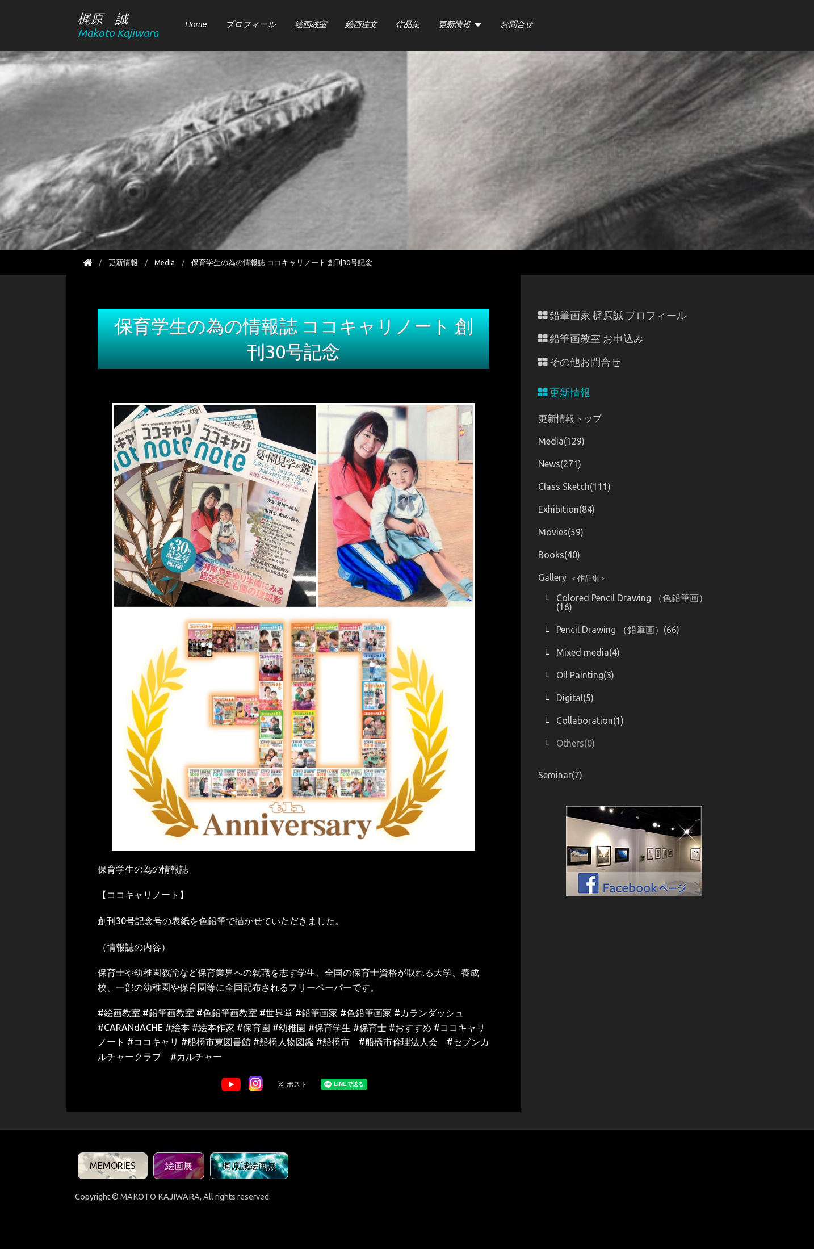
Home (196, 24)
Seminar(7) (560, 775)
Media (164, 262)
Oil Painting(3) (585, 675)
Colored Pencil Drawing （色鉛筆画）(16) (632, 602)
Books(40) (559, 555)
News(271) (559, 464)
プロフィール (250, 24)
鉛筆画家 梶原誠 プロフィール (612, 315)
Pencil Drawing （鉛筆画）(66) (617, 629)
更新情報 (454, 24)
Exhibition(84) (566, 509)
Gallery (572, 577)
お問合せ (516, 24)
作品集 (407, 24)
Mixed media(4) (588, 652)
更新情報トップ (570, 418)
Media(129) (561, 441)
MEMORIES (113, 1165)
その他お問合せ (579, 362)
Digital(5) (575, 698)
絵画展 (178, 1165)
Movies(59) (561, 532)
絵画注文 (361, 24)
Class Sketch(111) (574, 486)
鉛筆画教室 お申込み (591, 338)
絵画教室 (310, 24)
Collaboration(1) (590, 720)
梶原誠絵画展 (249, 1165)
